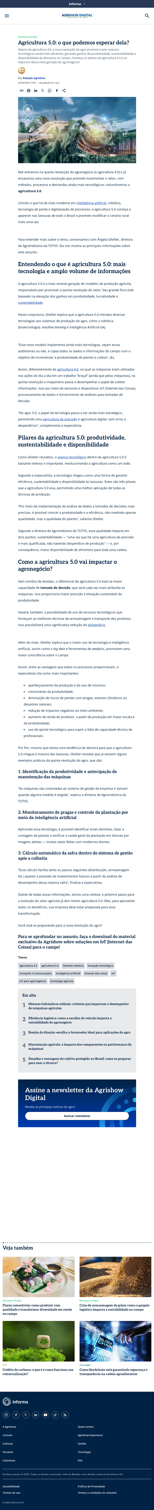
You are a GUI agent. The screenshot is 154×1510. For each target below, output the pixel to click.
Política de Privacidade (91, 1486)
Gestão (82, 1443)
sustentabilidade (30, 302)
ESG (80, 1460)
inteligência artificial (91, 203)
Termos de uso (11, 1492)
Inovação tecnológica (100, 965)
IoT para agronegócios (32, 981)
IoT (113, 973)
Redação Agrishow (34, 78)
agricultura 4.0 (67, 369)
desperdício (96, 625)
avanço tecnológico (72, 457)
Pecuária (8, 1452)
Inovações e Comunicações (35, 973)
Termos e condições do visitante (97, 1492)
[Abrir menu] (7, 16)
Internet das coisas (95, 973)
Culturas (8, 1443)
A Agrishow (9, 1426)
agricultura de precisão (60, 419)
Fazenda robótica (73, 965)
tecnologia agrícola (61, 981)
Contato (7, 1435)
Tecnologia (84, 1452)
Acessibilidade (11, 1486)
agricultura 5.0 (50, 965)
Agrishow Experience (90, 1435)
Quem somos (86, 1426)
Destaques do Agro (27, 36)
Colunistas (9, 1460)
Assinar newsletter (77, 1116)
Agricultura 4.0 (28, 965)
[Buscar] (147, 16)
